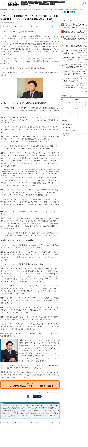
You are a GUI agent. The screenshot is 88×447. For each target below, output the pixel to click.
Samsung (20, 412)
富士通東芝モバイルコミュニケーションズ (42, 410)
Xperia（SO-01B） (7, 410)
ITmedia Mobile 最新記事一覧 (71, 12)
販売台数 (14, 412)
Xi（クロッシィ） (26, 408)
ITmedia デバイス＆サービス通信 (62, 12)
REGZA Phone (9, 129)
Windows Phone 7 (38, 412)
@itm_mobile (68, 11)
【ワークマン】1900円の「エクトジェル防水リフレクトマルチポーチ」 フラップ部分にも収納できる (75, 80)
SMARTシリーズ (28, 412)
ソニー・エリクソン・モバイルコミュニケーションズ (34, 415)
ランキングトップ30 (82, 91)
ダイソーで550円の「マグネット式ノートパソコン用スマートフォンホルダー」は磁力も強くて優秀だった (75, 25)
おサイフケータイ (9, 415)
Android (27, 405)
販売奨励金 (33, 413)
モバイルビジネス (48, 413)
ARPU (33, 405)
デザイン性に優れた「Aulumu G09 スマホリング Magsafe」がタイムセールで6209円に (76, 59)
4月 (66, 102)
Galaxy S (46, 127)
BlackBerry (16, 410)
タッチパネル (53, 415)
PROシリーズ (6, 412)
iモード (21, 405)
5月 (63, 102)
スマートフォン (6, 405)
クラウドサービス (41, 405)
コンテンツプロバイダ (34, 407)
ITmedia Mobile (3, 9)
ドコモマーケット (25, 410)
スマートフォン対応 (16, 407)
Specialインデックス (68, 133)
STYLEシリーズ (16, 408)
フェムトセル (54, 412)
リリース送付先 (67, 127)
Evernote (47, 412)
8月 (76, 104)
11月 (79, 102)
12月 (76, 102)
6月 (82, 104)
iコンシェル (44, 408)
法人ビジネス (36, 408)
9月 (85, 102)
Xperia (24, 127)
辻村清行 (49, 405)
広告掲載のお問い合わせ (70, 130)
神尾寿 (40, 413)
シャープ (17, 415)
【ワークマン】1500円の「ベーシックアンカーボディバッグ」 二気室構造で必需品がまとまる (75, 52)
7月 (79, 104)
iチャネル (56, 410)
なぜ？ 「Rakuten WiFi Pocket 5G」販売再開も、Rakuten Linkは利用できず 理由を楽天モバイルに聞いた (75, 66)
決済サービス (53, 408)
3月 (69, 102)
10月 (82, 102)
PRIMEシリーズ (6, 408)
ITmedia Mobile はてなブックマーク (73, 12)
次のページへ (37, 396)
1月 (63, 104)
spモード (25, 407)
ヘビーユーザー (25, 413)
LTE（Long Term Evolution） (48, 407)
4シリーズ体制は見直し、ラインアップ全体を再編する (29, 386)
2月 (72, 102)
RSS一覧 (65, 136)
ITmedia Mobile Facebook (65, 11)
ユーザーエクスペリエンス (9, 416)
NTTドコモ (11, 9)
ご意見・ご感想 (67, 125)
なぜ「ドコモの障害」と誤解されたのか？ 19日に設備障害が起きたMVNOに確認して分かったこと (75, 73)
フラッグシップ (6, 413)
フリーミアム (15, 413)
